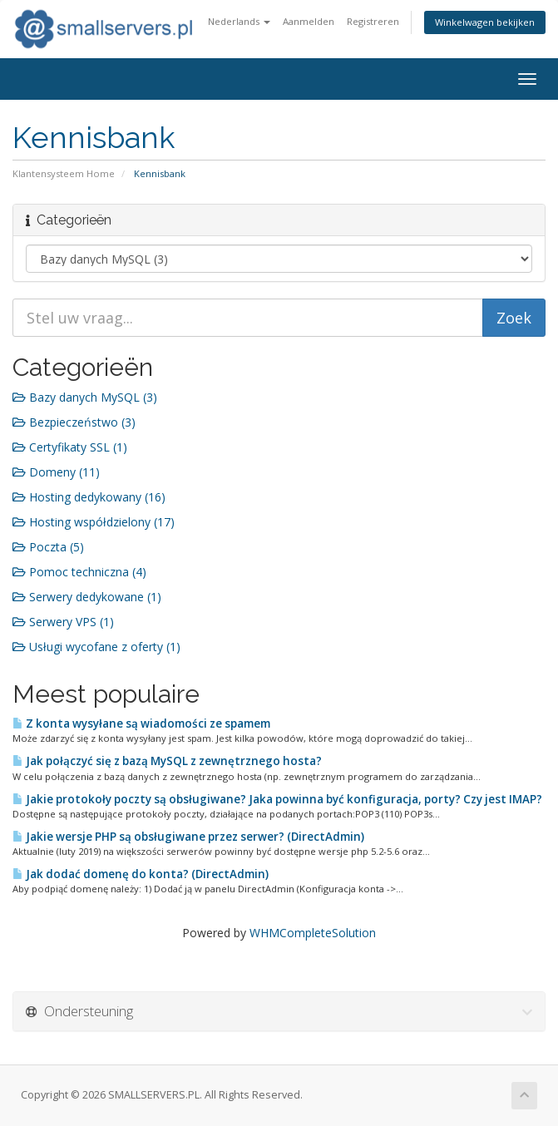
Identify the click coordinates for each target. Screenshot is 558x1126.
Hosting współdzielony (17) (93, 522)
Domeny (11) (56, 472)
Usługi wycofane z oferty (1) (96, 646)
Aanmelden (308, 21)
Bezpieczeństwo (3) (74, 422)
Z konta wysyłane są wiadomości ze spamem (141, 723)
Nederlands (239, 21)
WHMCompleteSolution (312, 933)
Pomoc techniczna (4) (79, 572)
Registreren (373, 21)
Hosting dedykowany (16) (88, 497)
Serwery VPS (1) (63, 622)
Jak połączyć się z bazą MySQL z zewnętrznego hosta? (167, 760)
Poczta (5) (48, 547)
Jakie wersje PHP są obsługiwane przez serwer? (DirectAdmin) (188, 836)
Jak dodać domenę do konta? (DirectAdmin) (140, 874)
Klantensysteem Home (63, 173)
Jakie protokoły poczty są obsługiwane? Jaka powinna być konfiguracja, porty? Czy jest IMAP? (277, 799)
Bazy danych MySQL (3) (84, 397)
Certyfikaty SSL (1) (69, 447)
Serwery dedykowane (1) (86, 597)
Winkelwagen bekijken (485, 22)
